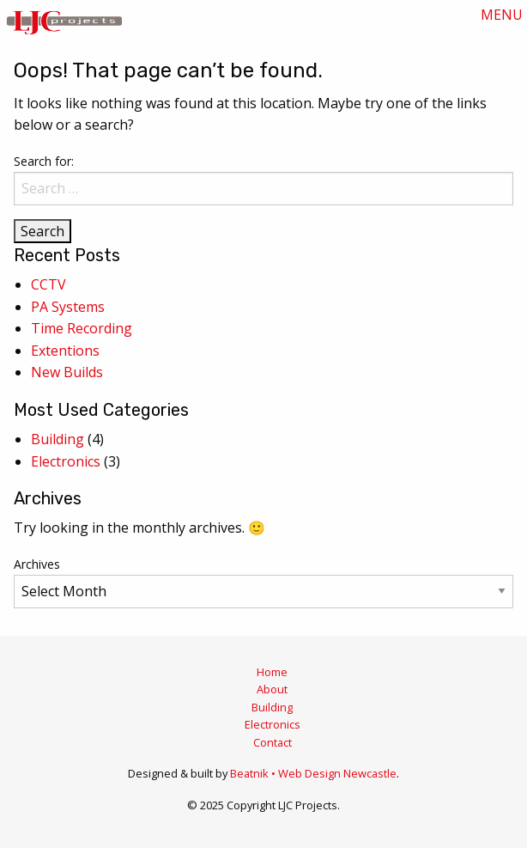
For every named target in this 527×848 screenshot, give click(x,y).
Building (57, 439)
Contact (272, 742)
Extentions (65, 350)
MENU (502, 14)
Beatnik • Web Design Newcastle (313, 773)
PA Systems (68, 306)
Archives (37, 564)
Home (272, 672)
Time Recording (81, 328)
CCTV (48, 284)
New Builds (67, 372)
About (272, 689)
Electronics (65, 461)
